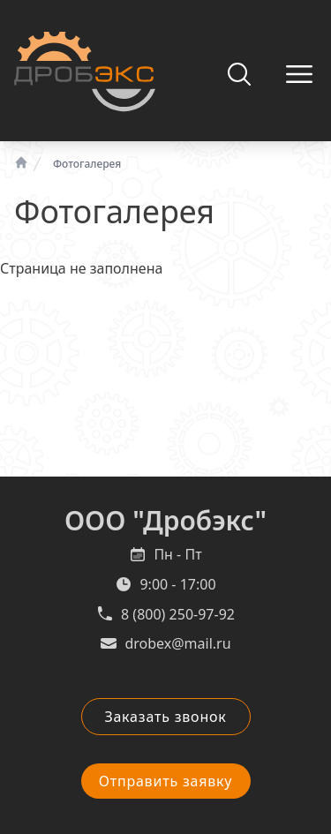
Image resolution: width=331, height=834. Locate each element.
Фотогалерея (87, 164)
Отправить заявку (166, 781)
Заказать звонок (165, 716)
